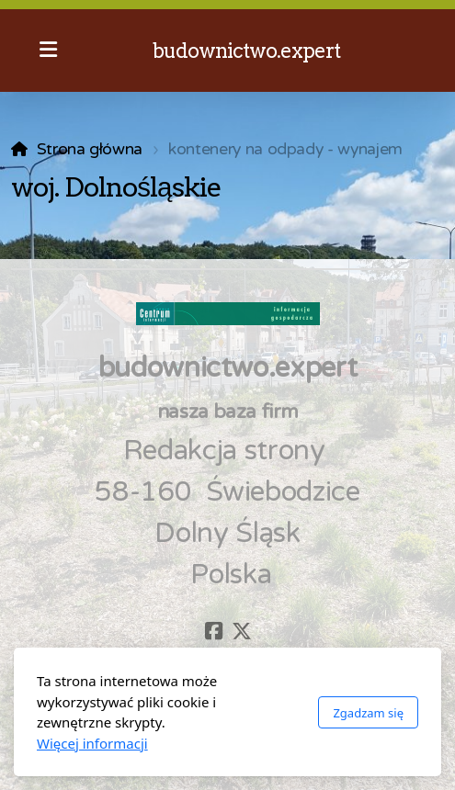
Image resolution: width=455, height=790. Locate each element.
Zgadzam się (368, 713)
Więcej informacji (92, 743)
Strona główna (89, 149)
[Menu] (47, 50)
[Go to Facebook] (214, 631)
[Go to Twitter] (242, 631)
